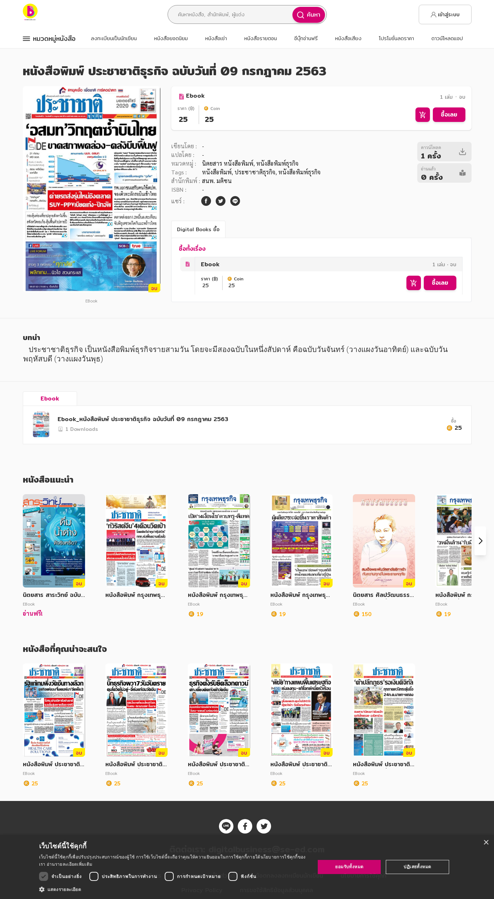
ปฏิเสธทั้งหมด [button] (417, 867)
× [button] (486, 842)
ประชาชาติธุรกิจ (255, 172)
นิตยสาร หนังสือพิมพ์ (227, 163)
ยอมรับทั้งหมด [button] (349, 867)
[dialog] (247, 867)
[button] (173, 889)
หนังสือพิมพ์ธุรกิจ (299, 172)
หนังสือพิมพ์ (217, 172)
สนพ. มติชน (217, 181)
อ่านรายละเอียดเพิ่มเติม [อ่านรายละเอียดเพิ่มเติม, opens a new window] (69, 864)
